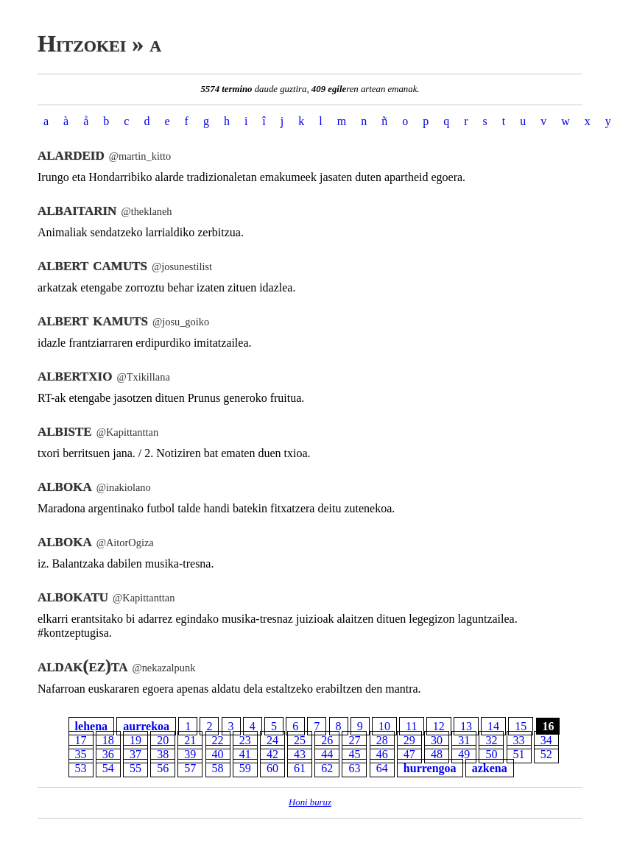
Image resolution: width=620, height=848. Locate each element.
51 (519, 754)
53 (81, 768)
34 (546, 740)
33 (519, 740)
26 (327, 740)
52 (546, 754)
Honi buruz (310, 802)
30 (437, 740)
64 (382, 768)
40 (218, 754)
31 (464, 740)
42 (272, 754)
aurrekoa (146, 726)
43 (300, 754)
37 (135, 754)
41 (245, 754)
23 (245, 740)
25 (300, 740)
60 (272, 768)
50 (491, 754)
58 (218, 768)
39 (190, 754)
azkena (489, 768)
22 (218, 740)
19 (135, 740)
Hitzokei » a (99, 43)
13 (466, 726)
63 (354, 768)
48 (437, 754)
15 (520, 726)
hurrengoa (430, 768)
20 (163, 740)
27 (354, 740)
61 (300, 768)
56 (163, 768)
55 (135, 768)
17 (81, 740)
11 (411, 726)
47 (409, 754)
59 (245, 768)
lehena (91, 726)
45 (354, 754)
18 (108, 740)
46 (382, 754)
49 (464, 754)
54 (108, 768)
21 (190, 740)
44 (327, 754)
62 (327, 768)
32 (491, 740)
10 (384, 726)
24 (272, 740)
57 (190, 768)
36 (108, 754)
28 (382, 740)
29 (409, 740)
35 (81, 754)
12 (439, 726)
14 (493, 726)
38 (163, 754)
